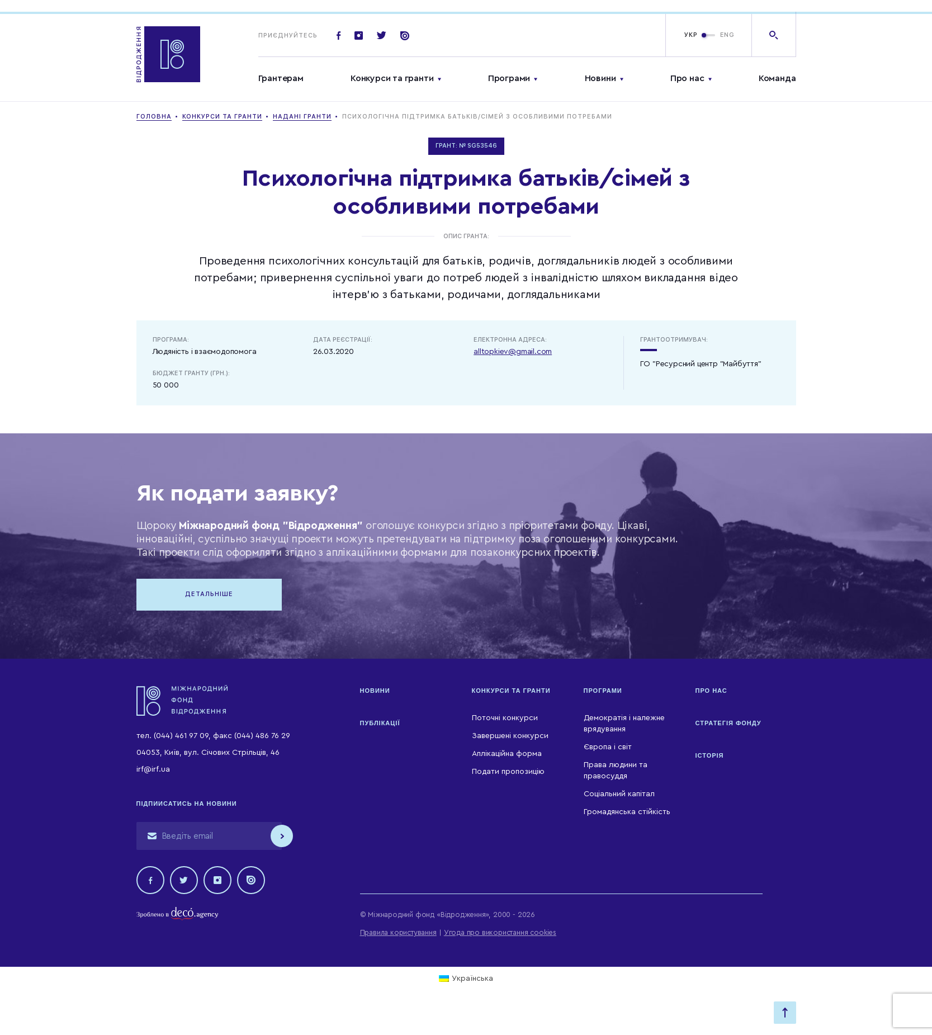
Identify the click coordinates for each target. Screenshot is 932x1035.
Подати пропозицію (508, 772)
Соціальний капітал (619, 794)
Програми (509, 78)
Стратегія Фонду (728, 723)
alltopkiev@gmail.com (513, 352)
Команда (777, 78)
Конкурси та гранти (392, 78)
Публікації (380, 723)
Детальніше (209, 594)
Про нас (687, 78)
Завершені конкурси (510, 736)
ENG (727, 35)
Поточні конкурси (505, 718)
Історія (710, 755)
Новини (600, 78)
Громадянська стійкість (627, 812)
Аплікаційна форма (507, 754)
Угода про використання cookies (500, 932)
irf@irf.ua (153, 769)
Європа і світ (608, 747)
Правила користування (398, 932)
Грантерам (281, 78)
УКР (691, 35)
